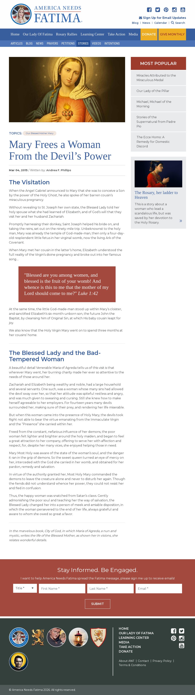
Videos (96, 43)
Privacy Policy (162, 661)
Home (15, 34)
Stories (83, 43)
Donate (126, 651)
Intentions (112, 43)
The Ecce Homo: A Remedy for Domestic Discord (153, 141)
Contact (143, 661)
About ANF (126, 661)
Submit (97, 604)
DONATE (149, 34)
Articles (16, 43)
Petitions (68, 43)
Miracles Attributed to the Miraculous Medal (156, 78)
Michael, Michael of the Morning (154, 104)
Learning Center (92, 34)
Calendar (160, 23)
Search (178, 23)
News (146, 23)
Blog (135, 23)
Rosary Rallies (66, 34)
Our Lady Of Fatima (136, 633)
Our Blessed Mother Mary (40, 133)
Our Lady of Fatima (38, 34)
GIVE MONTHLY (172, 34)
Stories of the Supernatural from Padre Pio (156, 121)
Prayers (52, 43)
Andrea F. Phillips (58, 170)
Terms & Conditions (132, 665)
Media (133, 34)
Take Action (116, 34)
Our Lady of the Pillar (153, 91)
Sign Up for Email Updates (162, 18)
